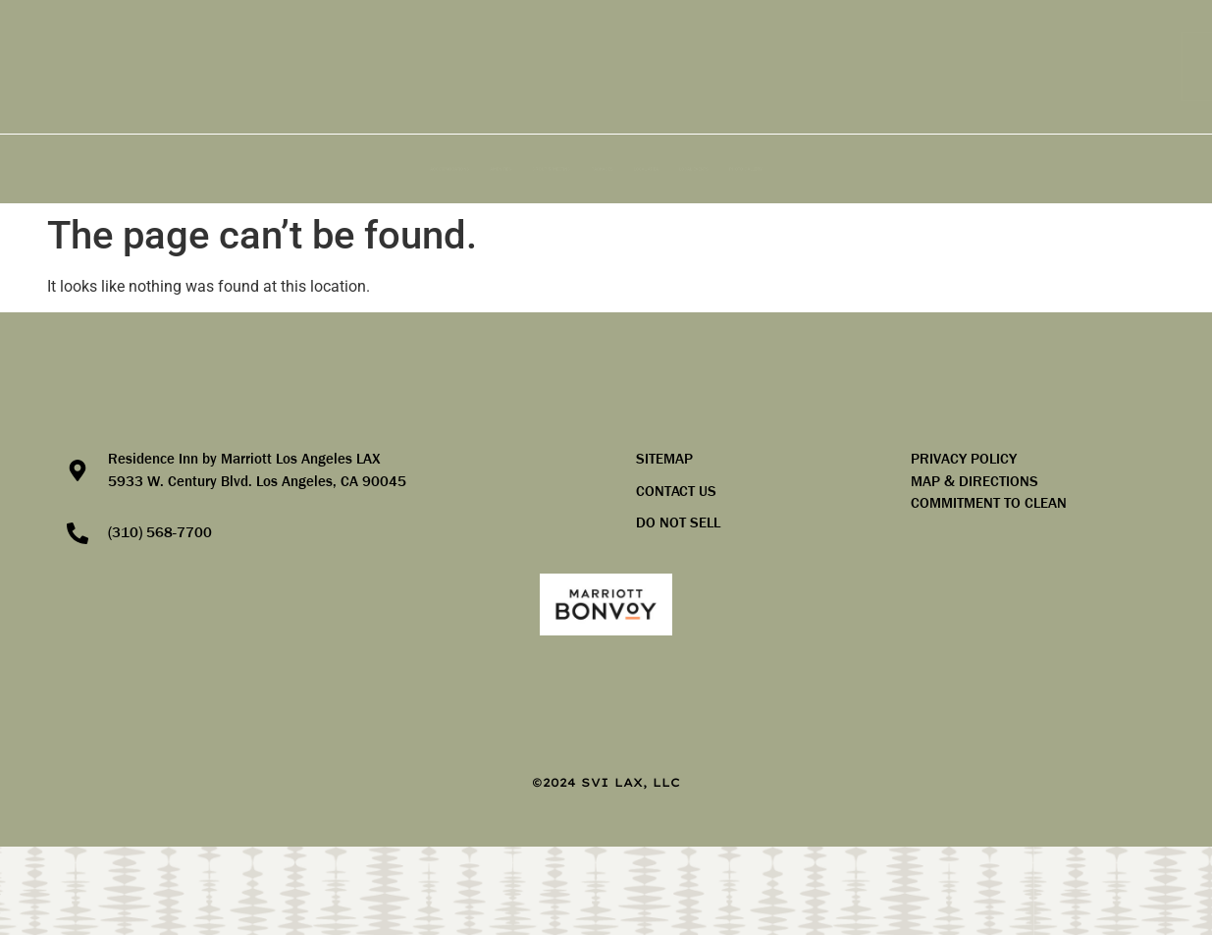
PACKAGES (592, 169)
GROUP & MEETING (440, 169)
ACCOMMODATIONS (132, 169)
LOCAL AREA (726, 169)
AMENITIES (286, 169)
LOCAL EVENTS (870, 169)
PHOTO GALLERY (1026, 169)
